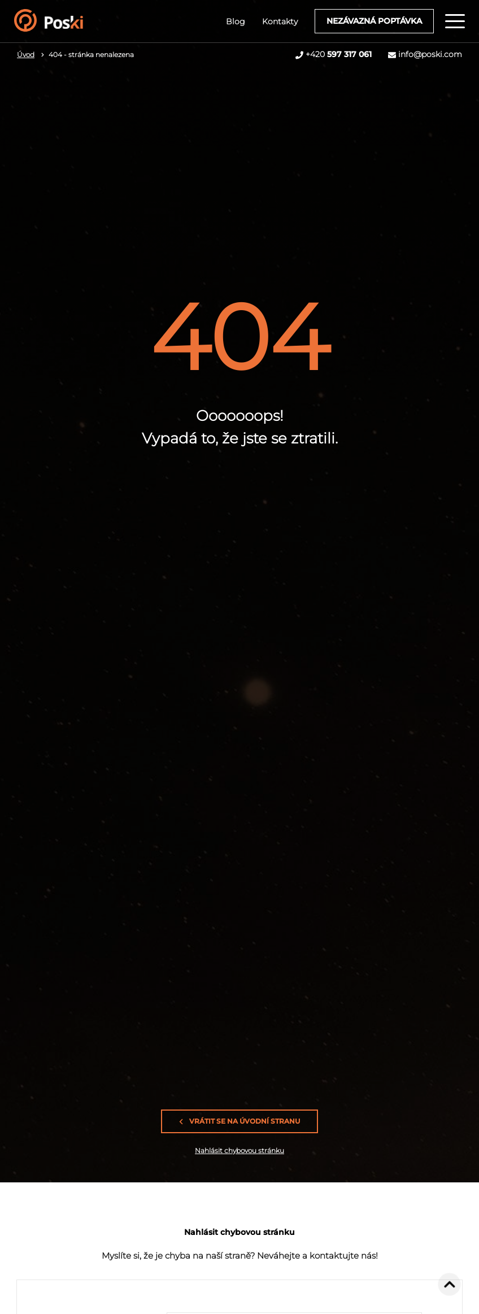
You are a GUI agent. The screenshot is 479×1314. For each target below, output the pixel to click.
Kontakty (280, 21)
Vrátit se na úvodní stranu (239, 1121)
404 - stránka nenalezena (91, 54)
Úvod (25, 54)
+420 (339, 54)
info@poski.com (430, 54)
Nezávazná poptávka (374, 21)
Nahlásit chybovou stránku (239, 1151)
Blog (235, 21)
